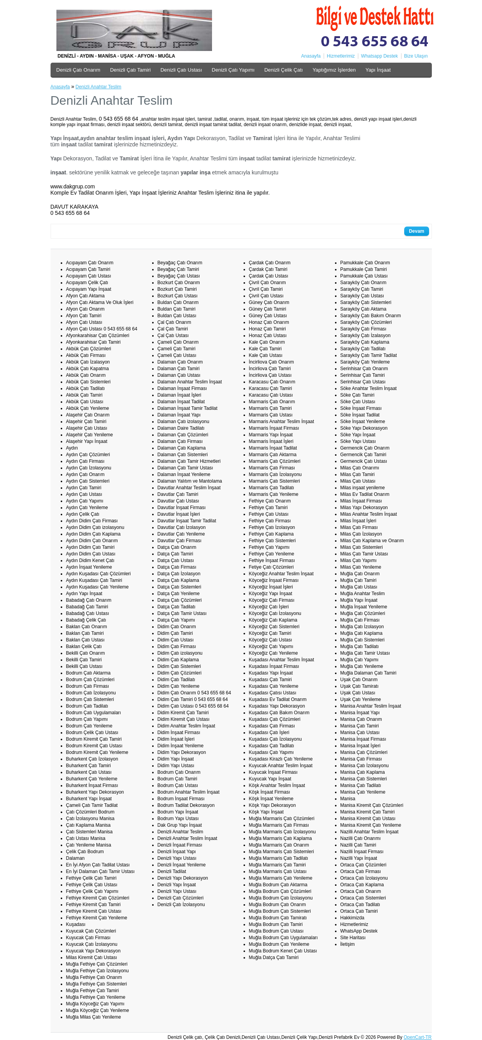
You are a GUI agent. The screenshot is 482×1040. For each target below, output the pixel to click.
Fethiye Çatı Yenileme (271, 554)
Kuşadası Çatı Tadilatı (271, 745)
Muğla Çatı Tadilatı (359, 646)
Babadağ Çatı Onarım (89, 600)
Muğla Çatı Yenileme (361, 666)
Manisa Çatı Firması (361, 759)
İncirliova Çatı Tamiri (270, 368)
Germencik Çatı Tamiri (363, 454)
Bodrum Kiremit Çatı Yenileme (97, 752)
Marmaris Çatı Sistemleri (274, 481)
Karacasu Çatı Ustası (271, 395)
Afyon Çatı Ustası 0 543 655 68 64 (101, 329)
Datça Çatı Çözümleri (180, 600)
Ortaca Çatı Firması (360, 871)
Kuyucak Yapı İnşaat (270, 779)
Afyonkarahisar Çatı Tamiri (93, 342)
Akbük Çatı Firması (86, 355)
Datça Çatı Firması (177, 567)
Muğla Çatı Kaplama (361, 633)
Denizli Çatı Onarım (78, 70)
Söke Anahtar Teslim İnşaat (368, 388)
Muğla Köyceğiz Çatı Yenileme (97, 1010)
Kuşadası (76, 924)
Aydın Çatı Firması (85, 461)
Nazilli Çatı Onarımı (360, 838)
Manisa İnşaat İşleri (360, 745)
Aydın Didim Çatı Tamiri (90, 547)
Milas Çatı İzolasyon (361, 534)
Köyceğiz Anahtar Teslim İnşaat (281, 573)
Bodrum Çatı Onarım (179, 772)
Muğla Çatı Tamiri (358, 580)
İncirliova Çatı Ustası (270, 375)
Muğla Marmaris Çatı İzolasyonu (282, 831)
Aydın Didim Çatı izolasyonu (95, 527)
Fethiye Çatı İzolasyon (272, 527)
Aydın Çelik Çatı (83, 514)
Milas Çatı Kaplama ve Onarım (372, 540)
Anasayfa (311, 56)
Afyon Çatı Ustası (84, 322)
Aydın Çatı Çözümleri (88, 454)
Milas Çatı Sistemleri (361, 547)
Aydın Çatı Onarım (85, 474)
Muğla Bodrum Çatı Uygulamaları (283, 937)
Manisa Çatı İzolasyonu (364, 765)
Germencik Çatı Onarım (365, 448)
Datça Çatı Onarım (177, 547)
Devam (416, 231)
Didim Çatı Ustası (176, 640)
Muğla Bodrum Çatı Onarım (277, 904)
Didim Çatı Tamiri (175, 633)
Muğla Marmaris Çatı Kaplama (280, 838)
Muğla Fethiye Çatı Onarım (94, 977)
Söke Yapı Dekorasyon (364, 428)
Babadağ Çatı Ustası (87, 613)
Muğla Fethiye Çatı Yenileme (96, 997)
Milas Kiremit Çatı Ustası (91, 957)
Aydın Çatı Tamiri (84, 487)
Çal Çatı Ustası (173, 335)
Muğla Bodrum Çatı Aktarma (278, 884)
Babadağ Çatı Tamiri (87, 607)
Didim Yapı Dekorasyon (182, 752)
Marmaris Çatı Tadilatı (271, 487)
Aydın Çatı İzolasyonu (89, 468)
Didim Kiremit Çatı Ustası (184, 719)
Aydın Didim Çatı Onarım (92, 540)
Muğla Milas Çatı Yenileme (93, 1017)
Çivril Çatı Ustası (266, 296)
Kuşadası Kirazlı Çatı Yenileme (281, 759)
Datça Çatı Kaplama (178, 580)
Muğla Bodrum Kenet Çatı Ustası (283, 951)
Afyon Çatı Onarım (85, 309)
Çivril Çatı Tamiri (266, 289)
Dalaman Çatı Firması (180, 441)
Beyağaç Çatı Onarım (180, 262)
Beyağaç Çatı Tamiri (178, 269)
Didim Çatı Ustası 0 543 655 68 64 (193, 706)
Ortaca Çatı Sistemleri (363, 898)
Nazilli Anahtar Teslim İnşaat (369, 831)
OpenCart (413, 1037)
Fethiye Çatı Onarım (270, 501)
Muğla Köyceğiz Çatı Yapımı (95, 1004)
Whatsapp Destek (379, 56)
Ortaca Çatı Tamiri (359, 911)
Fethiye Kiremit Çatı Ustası (94, 911)
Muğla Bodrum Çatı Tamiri (276, 924)
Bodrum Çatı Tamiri (177, 779)
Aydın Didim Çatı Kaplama (93, 534)
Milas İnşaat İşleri (358, 521)
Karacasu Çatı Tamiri (270, 388)
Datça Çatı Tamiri (175, 554)
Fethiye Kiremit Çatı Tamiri (93, 904)
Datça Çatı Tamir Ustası (182, 613)
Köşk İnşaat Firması (269, 792)
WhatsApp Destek (359, 931)
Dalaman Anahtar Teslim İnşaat (190, 382)
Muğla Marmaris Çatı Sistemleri (281, 851)
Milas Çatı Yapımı (358, 560)
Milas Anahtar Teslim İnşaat (368, 514)
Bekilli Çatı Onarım (85, 653)
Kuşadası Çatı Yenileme (273, 686)
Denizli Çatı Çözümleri (181, 898)
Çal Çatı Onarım (174, 322)
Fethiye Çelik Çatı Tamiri (91, 878)
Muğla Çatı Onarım (360, 573)
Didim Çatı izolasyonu (180, 653)
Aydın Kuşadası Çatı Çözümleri (98, 573)
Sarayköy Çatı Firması (363, 329)
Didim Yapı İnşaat (176, 759)
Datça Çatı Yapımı (176, 620)
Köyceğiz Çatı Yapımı (271, 646)
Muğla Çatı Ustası (358, 587)
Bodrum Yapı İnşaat (178, 812)
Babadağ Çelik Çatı (86, 620)
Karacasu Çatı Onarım (272, 382)
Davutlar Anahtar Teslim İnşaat (189, 487)
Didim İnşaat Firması (179, 732)
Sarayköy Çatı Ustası (362, 296)
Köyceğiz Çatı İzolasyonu (275, 613)
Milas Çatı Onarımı (359, 468)
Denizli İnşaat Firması (180, 845)
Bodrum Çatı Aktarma (88, 673)
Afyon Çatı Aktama (85, 296)
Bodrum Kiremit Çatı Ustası (94, 745)
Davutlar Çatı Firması (180, 540)
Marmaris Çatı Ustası (271, 415)
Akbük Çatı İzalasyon (88, 362)
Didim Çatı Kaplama (178, 659)
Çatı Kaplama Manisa (88, 825)
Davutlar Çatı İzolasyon (182, 527)
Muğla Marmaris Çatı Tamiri (277, 865)
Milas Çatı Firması (359, 527)
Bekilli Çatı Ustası (84, 666)
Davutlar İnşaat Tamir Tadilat (187, 521)
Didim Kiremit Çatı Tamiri (183, 712)
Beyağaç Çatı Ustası (179, 276)
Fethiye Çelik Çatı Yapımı (92, 891)
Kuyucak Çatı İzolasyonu (91, 944)
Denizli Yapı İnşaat (177, 884)
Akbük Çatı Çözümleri (88, 348)
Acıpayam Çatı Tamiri (88, 269)
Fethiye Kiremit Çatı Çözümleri (98, 898)
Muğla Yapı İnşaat (359, 600)
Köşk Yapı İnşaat (266, 812)
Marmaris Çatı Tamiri (270, 408)
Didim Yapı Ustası (176, 765)
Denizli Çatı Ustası (181, 70)
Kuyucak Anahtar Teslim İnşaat (281, 765)
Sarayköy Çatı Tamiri (361, 289)
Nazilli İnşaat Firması (362, 851)
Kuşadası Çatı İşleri (269, 732)
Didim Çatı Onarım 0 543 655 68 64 (194, 693)
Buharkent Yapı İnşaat (89, 798)
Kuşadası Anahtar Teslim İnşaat (281, 659)
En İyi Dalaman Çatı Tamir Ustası (100, 871)
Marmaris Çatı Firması (272, 468)
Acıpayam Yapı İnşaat (88, 289)
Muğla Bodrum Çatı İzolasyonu (281, 898)
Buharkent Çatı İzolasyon (92, 759)
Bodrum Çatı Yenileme (89, 726)
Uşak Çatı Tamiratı (359, 686)
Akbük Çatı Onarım (86, 375)
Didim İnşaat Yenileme (181, 745)
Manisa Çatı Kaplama (362, 772)
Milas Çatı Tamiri (357, 474)
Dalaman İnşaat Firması (182, 388)
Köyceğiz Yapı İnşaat (271, 593)
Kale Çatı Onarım (267, 342)
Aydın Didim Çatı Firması (92, 521)
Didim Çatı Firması (177, 646)
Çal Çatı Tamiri (173, 329)
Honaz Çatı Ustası (268, 335)
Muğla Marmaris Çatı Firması (279, 825)
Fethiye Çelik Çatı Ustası (91, 884)
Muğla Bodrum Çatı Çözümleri (280, 891)
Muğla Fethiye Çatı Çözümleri (97, 964)
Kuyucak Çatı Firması (88, 937)
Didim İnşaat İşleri (176, 739)
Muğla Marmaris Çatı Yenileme (280, 878)
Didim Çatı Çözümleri (180, 673)
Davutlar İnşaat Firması (182, 507)
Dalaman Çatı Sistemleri (183, 454)
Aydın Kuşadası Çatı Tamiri (94, 580)
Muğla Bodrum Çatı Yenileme (279, 944)
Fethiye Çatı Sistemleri (272, 540)
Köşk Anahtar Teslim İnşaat (277, 785)
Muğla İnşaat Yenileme (363, 607)
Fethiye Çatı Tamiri (268, 507)
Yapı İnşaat (378, 70)
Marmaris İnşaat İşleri (271, 441)
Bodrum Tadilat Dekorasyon (186, 805)
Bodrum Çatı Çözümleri (90, 679)
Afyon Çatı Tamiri (84, 315)
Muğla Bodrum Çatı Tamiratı (278, 918)
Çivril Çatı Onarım (267, 282)
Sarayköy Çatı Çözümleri (366, 322)
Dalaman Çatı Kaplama (182, 448)
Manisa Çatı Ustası (360, 732)
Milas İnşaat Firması (361, 501)
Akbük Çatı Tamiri (84, 395)
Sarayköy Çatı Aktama (363, 309)
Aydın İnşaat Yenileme (89, 567)
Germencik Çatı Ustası (363, 461)
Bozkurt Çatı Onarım (179, 282)
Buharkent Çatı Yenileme (91, 779)
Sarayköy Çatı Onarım (363, 282)
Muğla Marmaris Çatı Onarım (279, 845)
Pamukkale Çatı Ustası (364, 276)
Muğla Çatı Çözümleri (362, 613)
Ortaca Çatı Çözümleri (363, 865)
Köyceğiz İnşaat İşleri (271, 587)
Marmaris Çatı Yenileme (273, 494)
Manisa (348, 798)
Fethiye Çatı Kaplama (271, 534)
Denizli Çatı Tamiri (130, 70)
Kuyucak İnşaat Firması (273, 772)
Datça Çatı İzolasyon (179, 573)
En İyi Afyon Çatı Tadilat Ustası (98, 865)
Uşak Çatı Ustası (357, 693)
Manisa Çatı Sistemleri (363, 779)
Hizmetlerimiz (341, 56)
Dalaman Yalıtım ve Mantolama (190, 481)
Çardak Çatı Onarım (270, 262)
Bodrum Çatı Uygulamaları (93, 712)
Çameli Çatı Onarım (178, 342)
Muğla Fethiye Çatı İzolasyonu (97, 970)
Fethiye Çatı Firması (270, 521)
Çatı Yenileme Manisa (88, 845)
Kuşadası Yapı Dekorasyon (277, 706)
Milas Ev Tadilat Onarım (365, 494)
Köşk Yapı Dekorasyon (272, 805)
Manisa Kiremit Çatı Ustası (368, 818)
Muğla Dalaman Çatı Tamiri (368, 673)
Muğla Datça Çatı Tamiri (274, 957)
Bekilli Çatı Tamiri (84, 659)
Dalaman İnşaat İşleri (180, 395)
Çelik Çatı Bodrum (85, 851)
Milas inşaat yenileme (362, 487)
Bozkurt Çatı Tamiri (177, 289)
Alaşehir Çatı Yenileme (89, 434)
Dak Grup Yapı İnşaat (180, 825)
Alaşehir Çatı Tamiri (86, 421)
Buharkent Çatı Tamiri (88, 765)
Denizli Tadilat (172, 871)
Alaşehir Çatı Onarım (88, 415)
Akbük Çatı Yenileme (87, 408)
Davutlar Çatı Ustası (178, 501)
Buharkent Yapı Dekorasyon (95, 792)
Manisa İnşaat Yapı (360, 712)
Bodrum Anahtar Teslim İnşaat (189, 792)
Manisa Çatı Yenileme (363, 792)
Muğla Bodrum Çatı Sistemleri (280, 911)
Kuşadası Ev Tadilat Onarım (278, 699)
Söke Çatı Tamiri (357, 395)
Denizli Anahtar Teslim (98, 87)
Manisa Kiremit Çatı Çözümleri (371, 805)
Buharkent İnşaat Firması (92, 785)
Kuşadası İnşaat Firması (274, 666)
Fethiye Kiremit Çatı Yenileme (96, 918)
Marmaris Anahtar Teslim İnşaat (281, 421)
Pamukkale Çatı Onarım (365, 262)
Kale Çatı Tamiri (265, 348)
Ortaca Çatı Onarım (360, 891)
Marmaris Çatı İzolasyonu (275, 474)
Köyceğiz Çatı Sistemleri (274, 626)
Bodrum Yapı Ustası (178, 818)
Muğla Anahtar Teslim (362, 593)
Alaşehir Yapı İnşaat (86, 441)
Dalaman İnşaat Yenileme (184, 474)
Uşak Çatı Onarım (359, 679)
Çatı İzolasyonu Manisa (90, 818)
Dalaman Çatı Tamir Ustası (185, 468)
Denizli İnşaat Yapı (177, 851)
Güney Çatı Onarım (269, 302)
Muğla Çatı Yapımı (359, 659)
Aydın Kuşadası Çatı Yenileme (97, 587)
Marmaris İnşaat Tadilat (273, 448)
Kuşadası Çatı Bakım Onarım (279, 712)
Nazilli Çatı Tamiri (358, 845)
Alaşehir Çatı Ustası (86, 428)
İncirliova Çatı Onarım (271, 362)
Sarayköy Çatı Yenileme (365, 362)
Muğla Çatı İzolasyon (362, 626)
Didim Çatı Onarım (177, 626)
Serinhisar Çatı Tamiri (362, 375)
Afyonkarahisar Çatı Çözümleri (98, 335)
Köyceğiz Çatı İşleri (269, 607)
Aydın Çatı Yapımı (84, 501)
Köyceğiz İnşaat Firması (274, 580)
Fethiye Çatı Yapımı (269, 547)
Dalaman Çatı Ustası (179, 375)
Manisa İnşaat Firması (363, 739)
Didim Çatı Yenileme (179, 686)
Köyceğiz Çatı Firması (271, 600)
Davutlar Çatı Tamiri (178, 494)
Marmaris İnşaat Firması (274, 428)
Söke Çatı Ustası (357, 401)
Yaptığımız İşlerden (334, 70)
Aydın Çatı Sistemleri (88, 481)
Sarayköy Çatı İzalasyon (365, 335)
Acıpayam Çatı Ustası (88, 276)
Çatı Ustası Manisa (85, 838)
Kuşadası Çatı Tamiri (270, 679)
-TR (428, 1037)
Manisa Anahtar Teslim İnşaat (370, 706)
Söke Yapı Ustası (358, 441)
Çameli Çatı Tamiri (177, 348)
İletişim (347, 944)
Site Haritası (353, 937)
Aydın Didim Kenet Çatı (90, 560)
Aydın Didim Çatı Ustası (91, 554)
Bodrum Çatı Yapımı (87, 719)
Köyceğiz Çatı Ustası (270, 640)
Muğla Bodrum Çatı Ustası (276, 931)
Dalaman (75, 858)
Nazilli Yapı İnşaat (358, 858)
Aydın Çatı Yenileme (87, 507)
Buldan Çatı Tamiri (177, 309)
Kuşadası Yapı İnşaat (271, 673)
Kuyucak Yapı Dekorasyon (93, 951)
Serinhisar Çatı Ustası (363, 382)
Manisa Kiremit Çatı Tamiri (367, 812)
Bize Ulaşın (416, 56)
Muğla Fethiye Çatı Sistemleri (96, 984)
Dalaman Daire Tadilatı (181, 428)
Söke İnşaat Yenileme (362, 421)
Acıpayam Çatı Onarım (90, 262)
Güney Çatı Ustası (268, 315)
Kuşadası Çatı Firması (272, 726)
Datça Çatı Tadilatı (177, 607)
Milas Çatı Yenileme (360, 567)
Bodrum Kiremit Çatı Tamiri (94, 739)
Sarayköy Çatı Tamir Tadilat (368, 355)
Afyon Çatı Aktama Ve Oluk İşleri (99, 302)
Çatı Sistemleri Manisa (89, 831)
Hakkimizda (352, 918)
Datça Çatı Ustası (176, 560)
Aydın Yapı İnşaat (84, 593)
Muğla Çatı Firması (360, 620)
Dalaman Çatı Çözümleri (183, 434)
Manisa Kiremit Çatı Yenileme (370, 825)
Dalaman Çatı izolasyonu (183, 421)
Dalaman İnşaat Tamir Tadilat (187, 408)
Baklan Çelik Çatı (84, 646)
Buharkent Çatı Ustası (89, 772)
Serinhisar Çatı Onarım (364, 368)
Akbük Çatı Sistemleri (88, 382)
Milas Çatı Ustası (358, 481)
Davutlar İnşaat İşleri (179, 514)
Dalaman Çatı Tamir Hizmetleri (189, 461)
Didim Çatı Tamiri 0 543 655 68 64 (193, 699)
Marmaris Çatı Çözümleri (275, 461)
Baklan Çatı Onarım (86, 626)
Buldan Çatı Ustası (177, 315)
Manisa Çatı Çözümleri (363, 752)
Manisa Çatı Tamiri (359, 726)
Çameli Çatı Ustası (177, 355)
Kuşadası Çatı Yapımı (271, 752)
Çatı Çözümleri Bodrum (90, 812)
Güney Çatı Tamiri (267, 309)
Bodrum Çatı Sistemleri (90, 699)
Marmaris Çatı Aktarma (273, 454)
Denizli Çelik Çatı (283, 70)
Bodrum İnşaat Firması (181, 798)
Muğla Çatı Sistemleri (362, 640)
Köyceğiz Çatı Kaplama (273, 620)
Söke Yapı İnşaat (357, 434)
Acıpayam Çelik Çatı (87, 282)
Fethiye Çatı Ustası (269, 514)
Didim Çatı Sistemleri (179, 666)
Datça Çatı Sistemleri (180, 587)
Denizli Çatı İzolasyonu (181, 904)
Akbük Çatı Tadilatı (85, 388)
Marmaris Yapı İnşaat (271, 434)
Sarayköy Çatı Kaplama (364, 342)
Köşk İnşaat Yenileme (271, 798)
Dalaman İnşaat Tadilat (181, 401)
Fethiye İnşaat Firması (272, 560)
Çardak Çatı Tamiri (268, 269)
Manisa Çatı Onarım (361, 719)
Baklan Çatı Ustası (85, 640)
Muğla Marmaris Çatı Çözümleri (282, 818)
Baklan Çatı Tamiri (85, 633)
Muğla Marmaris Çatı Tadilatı (278, 858)
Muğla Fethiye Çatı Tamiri (92, 990)
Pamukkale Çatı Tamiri (363, 269)
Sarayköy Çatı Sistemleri (365, 302)
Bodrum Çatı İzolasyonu (91, 693)
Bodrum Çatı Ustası (178, 785)
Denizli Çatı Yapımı (233, 70)
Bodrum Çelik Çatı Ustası (92, 732)
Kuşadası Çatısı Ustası (272, 693)
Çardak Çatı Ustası (268, 276)
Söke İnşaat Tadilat (360, 415)
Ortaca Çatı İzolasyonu (364, 878)
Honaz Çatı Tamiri (267, 329)
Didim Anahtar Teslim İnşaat (187, 726)
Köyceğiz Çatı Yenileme (273, 653)
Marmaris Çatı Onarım (272, 401)
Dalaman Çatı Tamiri (179, 368)
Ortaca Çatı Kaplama (362, 884)
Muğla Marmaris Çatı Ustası (278, 871)
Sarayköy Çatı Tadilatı (363, 348)
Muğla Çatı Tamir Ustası (365, 653)
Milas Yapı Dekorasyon (364, 507)
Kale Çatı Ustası (266, 355)
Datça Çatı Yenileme (179, 593)
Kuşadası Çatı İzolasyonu (275, 739)
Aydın (72, 448)
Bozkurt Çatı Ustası (178, 296)
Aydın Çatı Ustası (84, 494)
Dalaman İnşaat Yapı (179, 415)
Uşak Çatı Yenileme (360, 699)
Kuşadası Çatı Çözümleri (275, 719)
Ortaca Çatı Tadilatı (360, 904)
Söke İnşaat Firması (361, 408)
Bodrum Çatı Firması (87, 686)
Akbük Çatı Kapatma (87, 368)
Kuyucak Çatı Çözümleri (91, 931)
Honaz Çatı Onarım (269, 322)
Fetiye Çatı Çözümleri (271, 567)
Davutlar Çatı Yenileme (181, 534)
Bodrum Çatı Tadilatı (87, 706)
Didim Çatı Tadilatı (176, 679)
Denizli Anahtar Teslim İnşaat (187, 838)
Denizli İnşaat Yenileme (182, 865)
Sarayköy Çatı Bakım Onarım (370, 315)
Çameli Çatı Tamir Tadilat (92, 805)
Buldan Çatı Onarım (178, 302)
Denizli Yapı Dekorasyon (183, 878)
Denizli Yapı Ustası (177, 858)
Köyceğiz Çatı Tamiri (270, 633)
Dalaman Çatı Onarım (180, 362)
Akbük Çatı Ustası (84, 401)
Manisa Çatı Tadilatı (360, 785)
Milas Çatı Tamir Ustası (364, 554)
